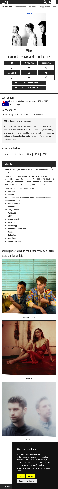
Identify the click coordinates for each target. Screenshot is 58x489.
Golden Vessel (13, 219)
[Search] (45, 2)
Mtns (29, 50)
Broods (10, 232)
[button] (50, 2)
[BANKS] (29, 346)
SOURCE (29, 14)
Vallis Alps (12, 213)
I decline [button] (30, 476)
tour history (26, 136)
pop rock (11, 195)
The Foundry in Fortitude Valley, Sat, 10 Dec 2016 (28, 101)
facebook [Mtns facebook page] (11, 207)
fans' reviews (7, 7)
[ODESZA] (29, 408)
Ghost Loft (12, 222)
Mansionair (12, 238)
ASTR (10, 216)
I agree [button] (21, 476)
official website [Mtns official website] (13, 204)
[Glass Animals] (29, 286)
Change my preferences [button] (27, 481)
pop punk (11, 191)
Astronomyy (12, 226)
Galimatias (12, 235)
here (14, 139)
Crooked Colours (14, 241)
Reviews (7, 486)
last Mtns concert (32, 182)
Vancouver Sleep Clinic (17, 229)
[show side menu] (54, 2)
